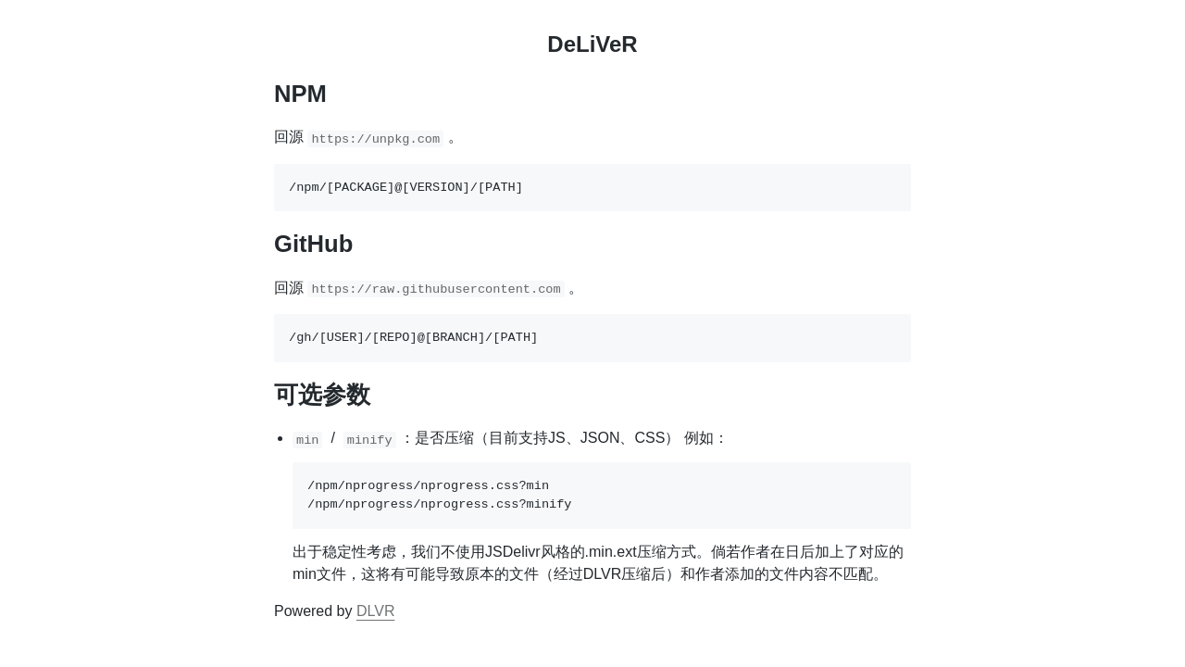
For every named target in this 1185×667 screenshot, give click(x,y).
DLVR (375, 611)
